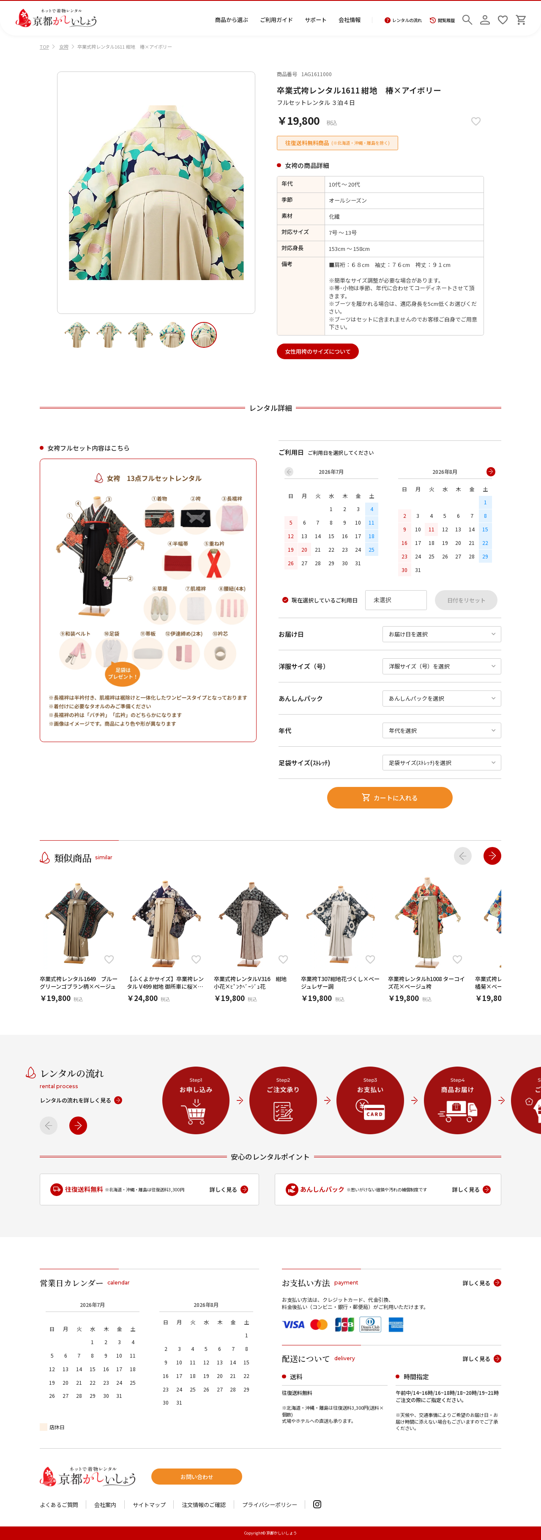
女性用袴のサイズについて (318, 351)
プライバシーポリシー (269, 1504)
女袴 (63, 46)
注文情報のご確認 (204, 1504)
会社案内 (105, 1504)
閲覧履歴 (442, 20)
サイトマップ (149, 1504)
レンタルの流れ (403, 20)
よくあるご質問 (59, 1504)
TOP (44, 46)
